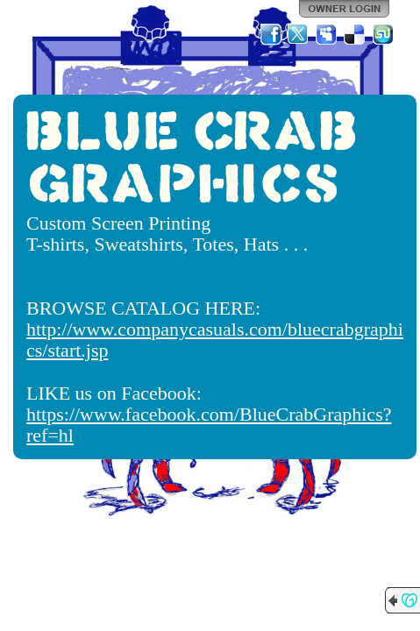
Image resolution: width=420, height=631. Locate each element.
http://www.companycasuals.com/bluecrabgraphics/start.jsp (214, 339)
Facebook (271, 34)
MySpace (327, 34)
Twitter (299, 34)
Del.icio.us (355, 34)
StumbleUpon (383, 34)
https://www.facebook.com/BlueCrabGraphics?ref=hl (208, 424)
